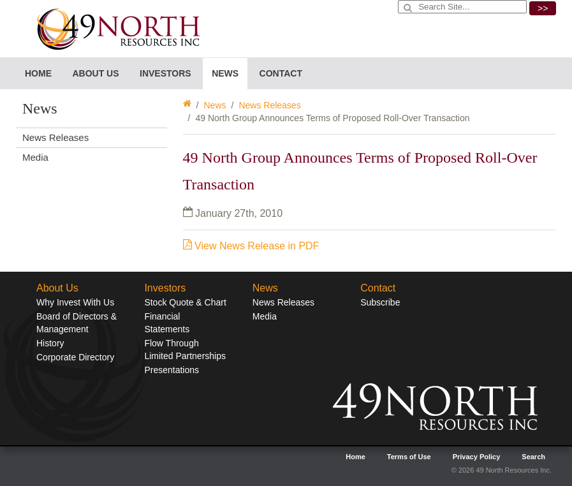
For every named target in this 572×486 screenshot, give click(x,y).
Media (35, 157)
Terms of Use (409, 456)
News (214, 105)
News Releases (269, 105)
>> (543, 8)
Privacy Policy (477, 456)
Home (38, 73)
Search (533, 456)
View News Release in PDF (251, 245)
